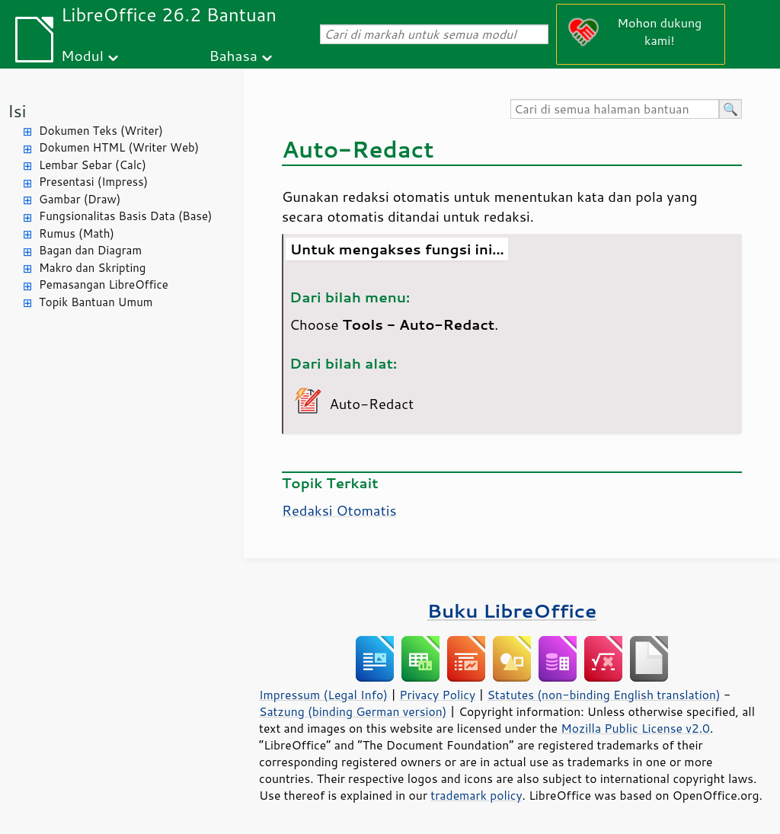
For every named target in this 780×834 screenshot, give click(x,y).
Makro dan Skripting (92, 268)
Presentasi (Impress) (93, 182)
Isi (17, 111)
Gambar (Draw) (79, 199)
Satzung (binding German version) (353, 711)
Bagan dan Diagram (90, 250)
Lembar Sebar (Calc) (92, 165)
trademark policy (476, 795)
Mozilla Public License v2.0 (635, 728)
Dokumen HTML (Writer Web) (119, 147)
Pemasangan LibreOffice (103, 284)
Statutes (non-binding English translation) (603, 694)
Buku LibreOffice (512, 610)
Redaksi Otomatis (339, 510)
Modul (82, 55)
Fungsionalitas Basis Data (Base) (126, 216)
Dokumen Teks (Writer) (101, 131)
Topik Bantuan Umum (95, 302)
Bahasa (233, 55)
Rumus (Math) (76, 233)
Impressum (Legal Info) (323, 694)
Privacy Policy (437, 694)
